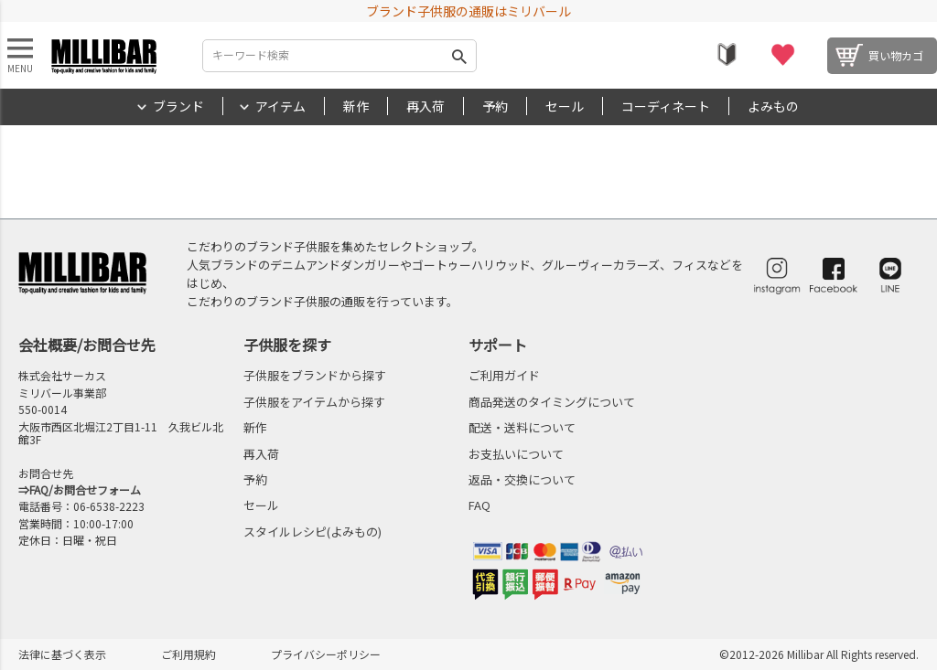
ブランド (178, 106)
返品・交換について (522, 479)
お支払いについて (516, 454)
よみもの (773, 106)
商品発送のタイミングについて (551, 401)
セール (564, 106)
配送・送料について (522, 427)
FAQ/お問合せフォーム (85, 489)
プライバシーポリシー (326, 654)
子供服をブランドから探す (314, 375)
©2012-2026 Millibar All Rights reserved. (819, 654)
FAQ (479, 505)
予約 (495, 106)
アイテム (280, 106)
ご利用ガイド (504, 375)
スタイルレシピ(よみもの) (312, 531)
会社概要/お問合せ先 (87, 344)
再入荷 (425, 106)
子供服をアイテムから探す (314, 401)
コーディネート (665, 106)
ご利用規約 (188, 654)
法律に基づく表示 (62, 654)
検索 (459, 56)
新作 (356, 106)
